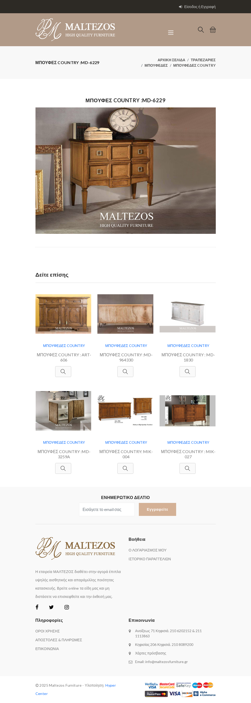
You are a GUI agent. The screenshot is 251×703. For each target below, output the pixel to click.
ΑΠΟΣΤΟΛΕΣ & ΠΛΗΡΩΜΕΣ (58, 640)
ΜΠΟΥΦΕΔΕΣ (156, 65)
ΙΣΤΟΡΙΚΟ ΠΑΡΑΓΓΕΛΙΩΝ (150, 559)
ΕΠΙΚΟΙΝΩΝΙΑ (47, 648)
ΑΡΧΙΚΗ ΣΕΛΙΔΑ (171, 60)
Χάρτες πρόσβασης (150, 653)
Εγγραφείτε (157, 509)
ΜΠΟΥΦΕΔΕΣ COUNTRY (194, 65)
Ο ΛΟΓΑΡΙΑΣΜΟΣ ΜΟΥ (148, 550)
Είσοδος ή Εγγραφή (197, 6)
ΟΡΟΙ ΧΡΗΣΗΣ (47, 631)
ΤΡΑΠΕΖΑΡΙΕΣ (203, 60)
